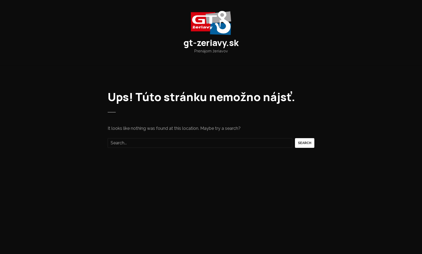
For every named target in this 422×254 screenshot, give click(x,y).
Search (304, 143)
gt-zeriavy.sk (211, 43)
